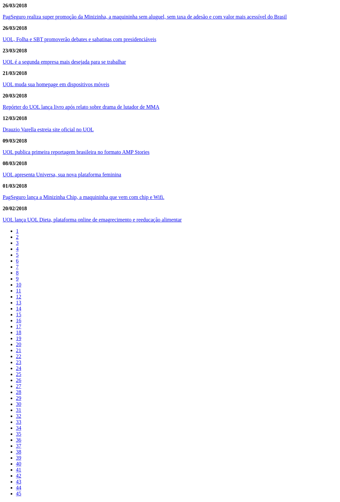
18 (18, 332)
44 (18, 487)
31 (18, 410)
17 (18, 326)
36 (18, 440)
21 (18, 350)
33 (18, 422)
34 (18, 428)
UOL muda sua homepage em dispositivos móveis (56, 84)
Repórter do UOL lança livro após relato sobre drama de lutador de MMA (81, 107)
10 (18, 284)
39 (18, 458)
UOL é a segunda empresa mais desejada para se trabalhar (64, 62)
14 (18, 308)
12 (18, 296)
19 (18, 338)
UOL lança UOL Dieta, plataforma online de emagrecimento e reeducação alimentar (92, 219)
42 (18, 475)
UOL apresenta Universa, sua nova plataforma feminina (62, 174)
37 (18, 446)
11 (18, 290)
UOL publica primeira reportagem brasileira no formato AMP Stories (76, 152)
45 (18, 493)
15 (18, 314)
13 (18, 302)
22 (18, 356)
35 (18, 434)
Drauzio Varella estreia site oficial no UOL (48, 129)
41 (18, 469)
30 (18, 404)
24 (18, 368)
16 (18, 320)
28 (18, 392)
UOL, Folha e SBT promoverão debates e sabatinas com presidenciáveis (79, 39)
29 (18, 398)
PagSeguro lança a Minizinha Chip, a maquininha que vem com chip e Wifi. (83, 197)
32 (18, 416)
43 (18, 481)
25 (18, 374)
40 (18, 464)
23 (18, 362)
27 (18, 386)
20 (18, 344)
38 (18, 452)
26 (18, 380)
